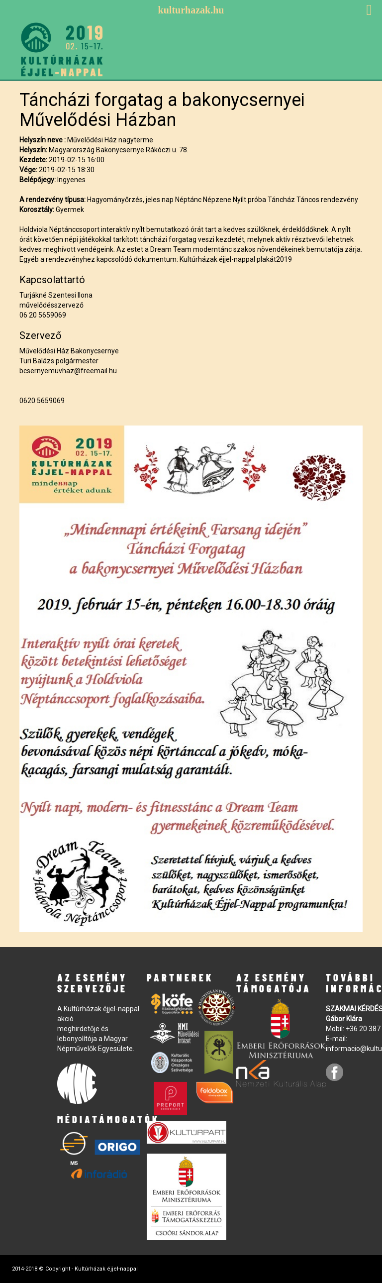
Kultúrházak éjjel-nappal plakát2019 (236, 259)
